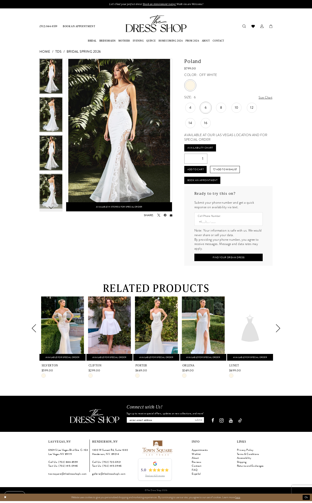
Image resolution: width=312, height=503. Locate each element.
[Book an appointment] (79, 26)
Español (196, 476)
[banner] (156, 23)
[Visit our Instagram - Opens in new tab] (223, 422)
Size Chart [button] (265, 97)
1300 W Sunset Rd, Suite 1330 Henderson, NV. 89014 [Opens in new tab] (110, 454)
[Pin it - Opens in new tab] (165, 215)
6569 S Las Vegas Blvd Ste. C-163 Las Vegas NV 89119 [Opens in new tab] (68, 454)
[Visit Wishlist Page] (253, 26)
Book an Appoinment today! (160, 4)
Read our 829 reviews (155, 477)
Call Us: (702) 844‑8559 (63, 464)
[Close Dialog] (5, 499)
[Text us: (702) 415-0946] (15, 494)
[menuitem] (48, 26)
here (237, 499)
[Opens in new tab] (157, 449)
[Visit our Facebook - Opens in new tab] (214, 423)
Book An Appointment (203, 181)
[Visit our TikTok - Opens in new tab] (242, 423)
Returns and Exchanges (250, 468)
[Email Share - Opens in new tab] (171, 215)
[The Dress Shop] (93, 418)
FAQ (194, 472)
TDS (58, 52)
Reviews (196, 464)
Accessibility (244, 460)
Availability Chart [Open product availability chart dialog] (200, 148)
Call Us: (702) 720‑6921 (106, 464)
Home (44, 52)
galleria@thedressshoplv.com (108, 476)
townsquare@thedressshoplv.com (67, 476)
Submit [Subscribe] (200, 422)
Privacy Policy (245, 452)
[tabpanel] (51, 78)
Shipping (242, 464)
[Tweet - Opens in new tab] (158, 215)
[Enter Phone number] (226, 223)
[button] (262, 26)
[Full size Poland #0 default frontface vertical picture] (119, 135)
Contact (196, 468)
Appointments (200, 452)
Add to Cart (196, 170)
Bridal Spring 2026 (84, 52)
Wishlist (196, 456)
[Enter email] (165, 422)
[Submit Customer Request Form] (228, 259)
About (195, 460)
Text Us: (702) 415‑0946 (63, 468)
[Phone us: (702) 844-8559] (48, 26)
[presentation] (62, 330)
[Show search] (244, 26)
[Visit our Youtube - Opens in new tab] (233, 423)
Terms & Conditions (248, 456)
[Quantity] (195, 159)
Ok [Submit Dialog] (306, 499)
